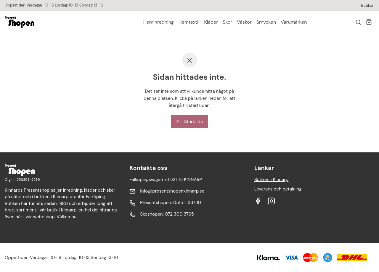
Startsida (189, 122)
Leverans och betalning (278, 189)
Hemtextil (189, 22)
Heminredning (158, 22)
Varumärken (294, 22)
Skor (227, 22)
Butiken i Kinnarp (271, 180)
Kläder (211, 22)
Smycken (266, 22)
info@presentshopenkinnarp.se (172, 191)
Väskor (244, 22)
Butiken (367, 5)
